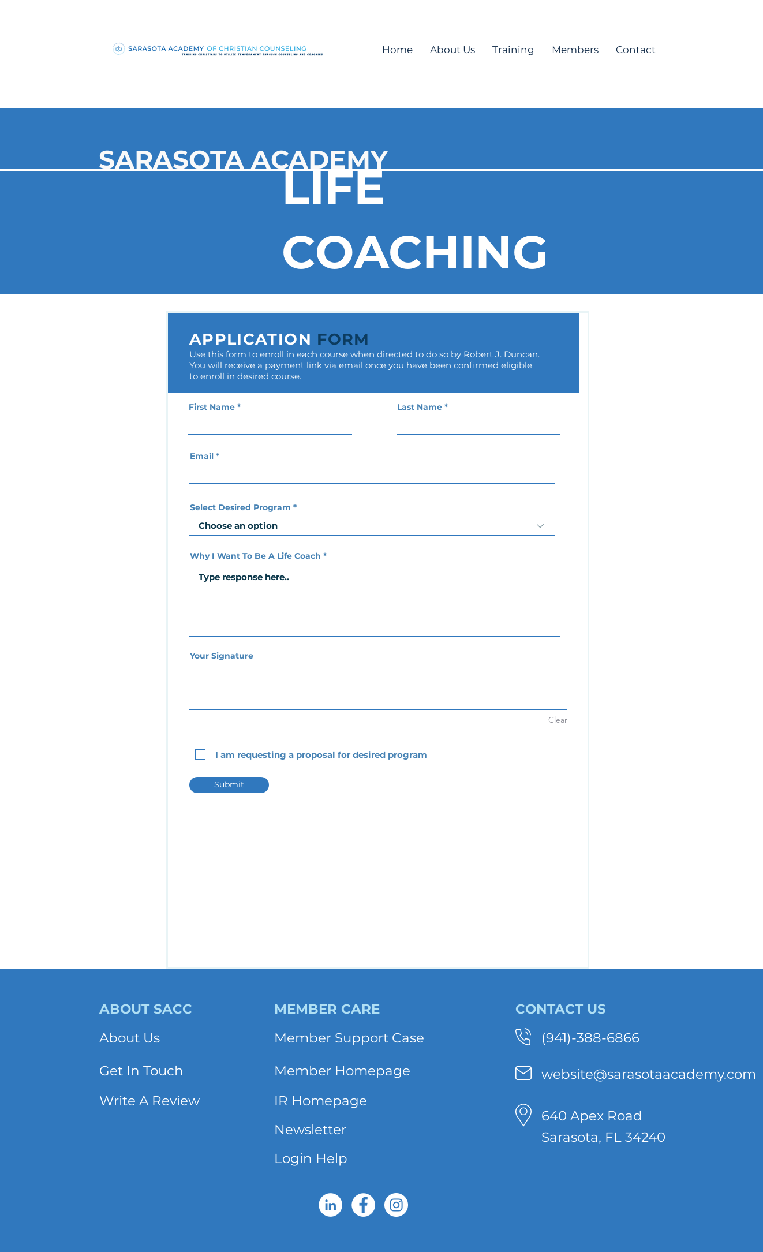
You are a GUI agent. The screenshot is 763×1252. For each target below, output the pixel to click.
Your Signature (221, 656)
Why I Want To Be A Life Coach (255, 556)
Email (202, 456)
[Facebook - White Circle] (363, 1205)
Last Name (419, 407)
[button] (452, 49)
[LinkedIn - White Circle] (330, 1205)
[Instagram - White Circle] (396, 1205)
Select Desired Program (240, 507)
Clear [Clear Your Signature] (557, 720)
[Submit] (229, 785)
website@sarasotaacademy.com (648, 1074)
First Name (212, 407)
